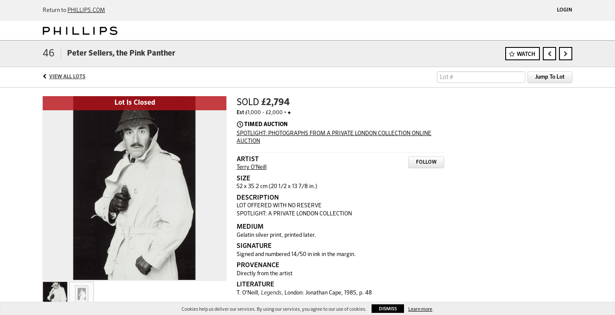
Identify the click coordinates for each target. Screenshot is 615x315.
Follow (426, 162)
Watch (526, 54)
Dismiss (388, 308)
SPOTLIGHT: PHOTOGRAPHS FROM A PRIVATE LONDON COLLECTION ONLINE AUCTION (334, 137)
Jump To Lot (550, 77)
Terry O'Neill (251, 167)
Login (564, 10)
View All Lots (67, 76)
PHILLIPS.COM (86, 10)
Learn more (420, 309)
